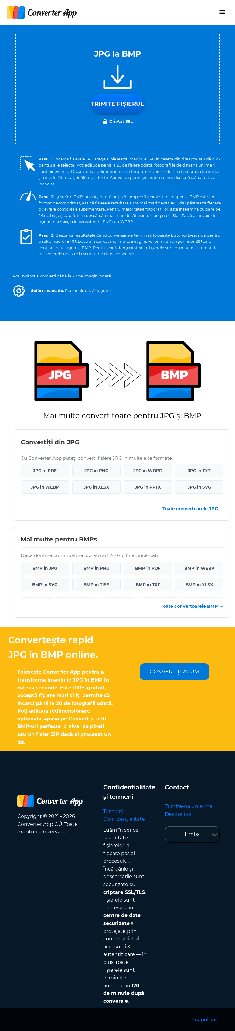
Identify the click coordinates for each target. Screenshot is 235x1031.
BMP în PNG (96, 568)
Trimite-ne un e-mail (190, 806)
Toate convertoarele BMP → (192, 606)
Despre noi (178, 814)
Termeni (113, 811)
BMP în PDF (148, 568)
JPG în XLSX (96, 487)
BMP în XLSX (199, 584)
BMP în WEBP (199, 568)
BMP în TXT (148, 584)
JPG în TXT (199, 470)
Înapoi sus (205, 1019)
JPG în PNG (96, 470)
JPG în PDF (45, 470)
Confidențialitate (124, 819)
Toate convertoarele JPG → (192, 508)
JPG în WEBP (45, 487)
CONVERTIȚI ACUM (174, 672)
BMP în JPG (44, 568)
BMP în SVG (44, 584)
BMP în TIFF (96, 584)
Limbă (192, 834)
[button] (19, 291)
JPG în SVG (199, 487)
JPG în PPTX (148, 487)
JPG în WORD (147, 470)
